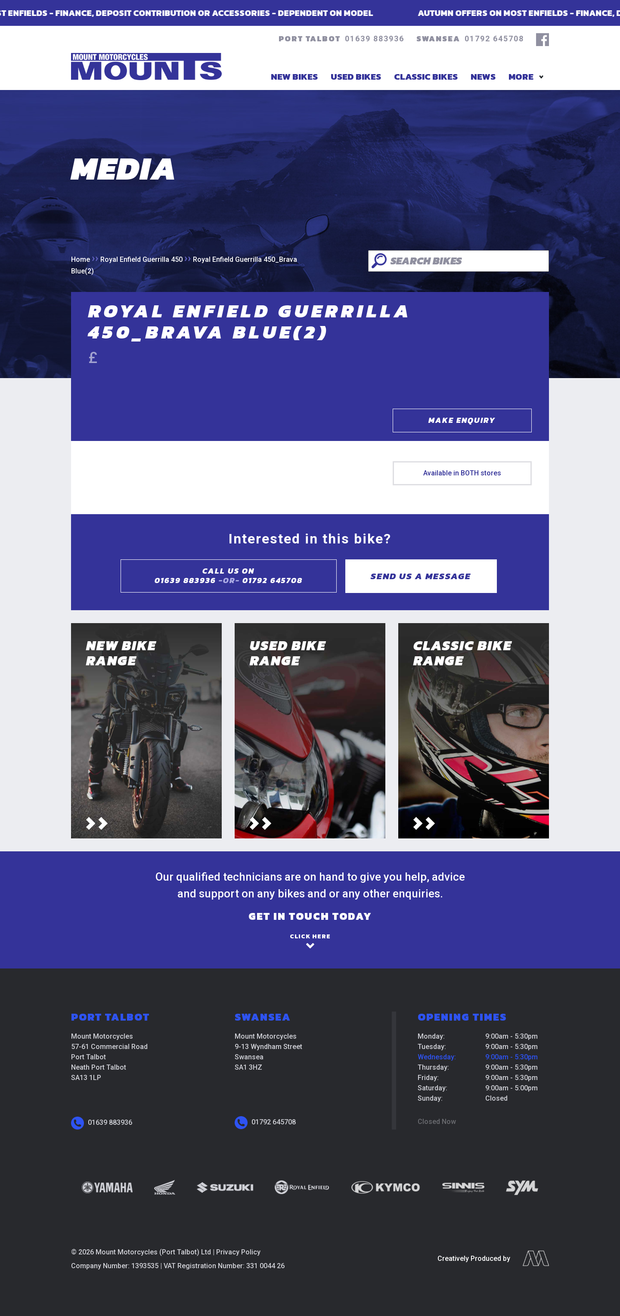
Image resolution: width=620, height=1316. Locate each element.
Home (80, 259)
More (520, 76)
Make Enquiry (462, 420)
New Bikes (294, 76)
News (483, 76)
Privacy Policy (238, 1252)
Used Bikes (356, 76)
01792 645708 (494, 38)
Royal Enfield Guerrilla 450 (141, 259)
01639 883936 (374, 38)
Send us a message (421, 576)
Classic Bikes (426, 76)
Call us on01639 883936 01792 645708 (229, 576)
